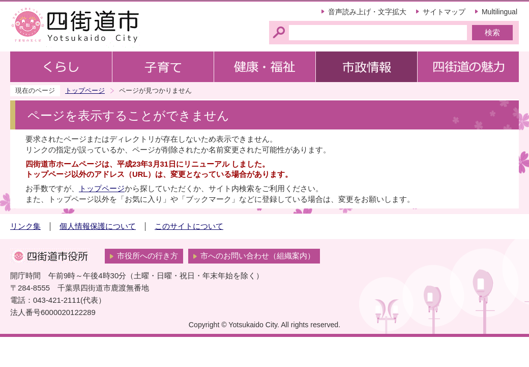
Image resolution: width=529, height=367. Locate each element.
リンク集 (25, 226)
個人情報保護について (98, 226)
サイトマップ (444, 12)
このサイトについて (189, 226)
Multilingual (499, 12)
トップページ (85, 90)
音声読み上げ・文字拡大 (367, 12)
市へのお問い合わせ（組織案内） (257, 256)
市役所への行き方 (147, 256)
